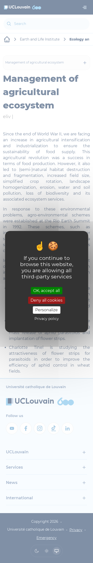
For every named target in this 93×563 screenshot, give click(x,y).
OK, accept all (46, 290)
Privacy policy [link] (46, 318)
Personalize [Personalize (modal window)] (46, 310)
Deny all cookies (46, 300)
